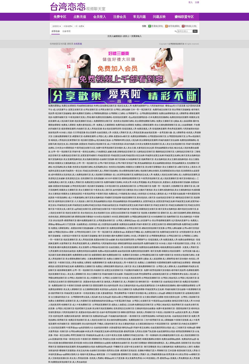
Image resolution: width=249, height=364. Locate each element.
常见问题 (139, 16)
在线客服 (78, 44)
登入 (190, 2)
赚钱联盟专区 (184, 16)
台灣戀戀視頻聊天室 (176, 44)
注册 (197, 2)
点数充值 (79, 16)
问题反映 (159, 16)
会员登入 (99, 16)
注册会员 (119, 16)
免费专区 (60, 16)
